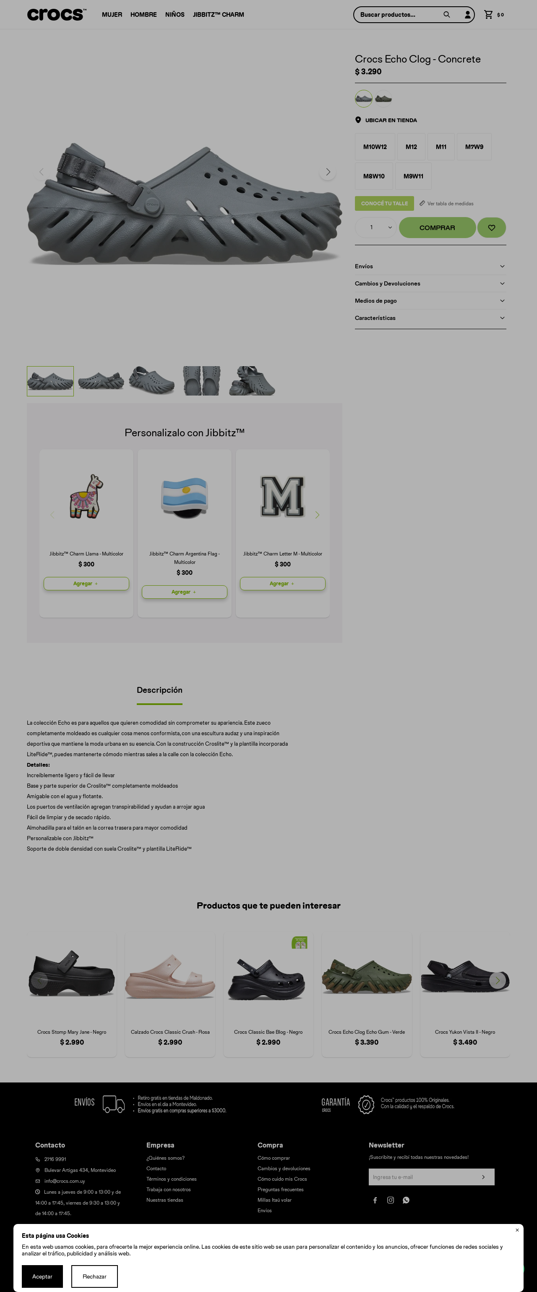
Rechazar (95, 1276)
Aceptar (42, 1276)
